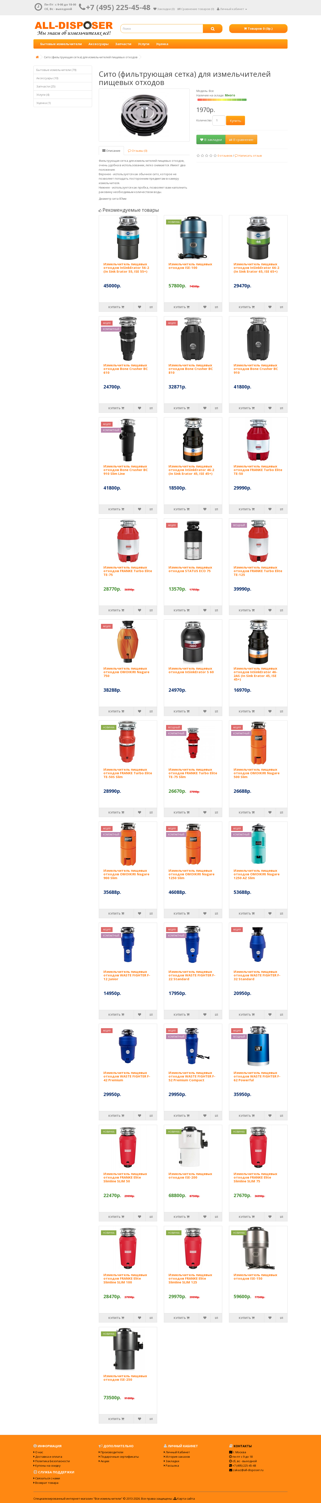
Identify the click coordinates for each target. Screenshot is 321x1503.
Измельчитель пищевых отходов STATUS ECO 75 (190, 569)
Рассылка (171, 1466)
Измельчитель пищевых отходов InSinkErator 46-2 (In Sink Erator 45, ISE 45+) (191, 470)
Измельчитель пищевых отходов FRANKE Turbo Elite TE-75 (127, 571)
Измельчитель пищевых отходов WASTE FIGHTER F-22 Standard (192, 975)
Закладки (171, 1461)
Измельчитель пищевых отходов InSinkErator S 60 (191, 670)
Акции (104, 1461)
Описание (111, 151)
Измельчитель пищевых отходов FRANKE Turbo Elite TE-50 (258, 470)
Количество (204, 120)
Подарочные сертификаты (119, 1457)
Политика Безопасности (51, 1461)
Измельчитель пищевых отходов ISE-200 (190, 1175)
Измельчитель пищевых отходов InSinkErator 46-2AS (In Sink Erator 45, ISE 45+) (255, 674)
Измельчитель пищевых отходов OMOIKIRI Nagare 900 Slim (126, 874)
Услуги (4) (42, 95)
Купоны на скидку (47, 1466)
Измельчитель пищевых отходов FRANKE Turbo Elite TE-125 (258, 571)
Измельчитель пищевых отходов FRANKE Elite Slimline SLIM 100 (125, 1278)
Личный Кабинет (177, 1452)
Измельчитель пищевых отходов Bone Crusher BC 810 (191, 369)
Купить (235, 120)
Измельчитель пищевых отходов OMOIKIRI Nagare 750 (126, 672)
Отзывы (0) (137, 151)
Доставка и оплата (47, 1457)
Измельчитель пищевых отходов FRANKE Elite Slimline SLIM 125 (190, 1278)
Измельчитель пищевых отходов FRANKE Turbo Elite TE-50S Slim (127, 773)
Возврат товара (45, 1483)
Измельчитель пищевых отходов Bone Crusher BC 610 (125, 369)
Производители (111, 1452)
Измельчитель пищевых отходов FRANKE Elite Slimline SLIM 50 (125, 1177)
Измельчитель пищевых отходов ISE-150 (255, 1277)
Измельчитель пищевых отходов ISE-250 (125, 1378)
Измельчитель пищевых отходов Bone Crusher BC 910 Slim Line (125, 470)
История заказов (177, 1457)
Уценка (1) (43, 103)
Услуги (143, 44)
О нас (38, 1452)
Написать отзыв (248, 156)
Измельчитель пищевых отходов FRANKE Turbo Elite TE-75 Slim (193, 773)
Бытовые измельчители (61, 44)
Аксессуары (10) (47, 78)
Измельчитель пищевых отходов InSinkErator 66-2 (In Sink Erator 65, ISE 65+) (256, 268)
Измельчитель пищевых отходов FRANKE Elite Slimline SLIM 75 (255, 1177)
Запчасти (123, 44)
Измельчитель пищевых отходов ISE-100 (190, 266)
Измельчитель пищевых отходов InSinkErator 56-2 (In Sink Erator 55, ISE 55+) (126, 268)
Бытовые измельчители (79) (56, 70)
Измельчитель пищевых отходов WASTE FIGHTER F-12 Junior (126, 975)
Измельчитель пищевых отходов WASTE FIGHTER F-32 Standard (257, 975)
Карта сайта (184, 1499)
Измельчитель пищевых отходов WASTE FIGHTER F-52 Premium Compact (192, 1076)
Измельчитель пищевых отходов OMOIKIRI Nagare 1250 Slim (191, 874)
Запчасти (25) (45, 86)
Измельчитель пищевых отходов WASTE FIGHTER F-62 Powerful (257, 1076)
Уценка (162, 44)
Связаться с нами (46, 1478)
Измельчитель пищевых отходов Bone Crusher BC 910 (256, 369)
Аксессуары (98, 44)
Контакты (240, 1446)
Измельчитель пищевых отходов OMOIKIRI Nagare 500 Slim (257, 773)
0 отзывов (225, 156)
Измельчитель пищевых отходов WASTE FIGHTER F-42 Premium (126, 1076)
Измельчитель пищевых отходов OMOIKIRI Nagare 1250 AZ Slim (257, 874)
